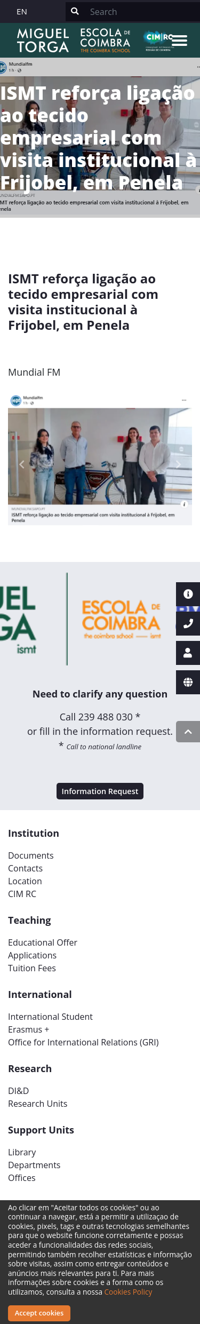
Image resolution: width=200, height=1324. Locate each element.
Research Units (37, 1103)
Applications (32, 955)
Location (25, 881)
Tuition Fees (32, 968)
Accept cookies (39, 1313)
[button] (22, 464)
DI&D (18, 1091)
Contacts (25, 868)
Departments (34, 1165)
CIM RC (22, 894)
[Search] (142, 11)
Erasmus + (29, 1029)
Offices (22, 1178)
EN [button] (22, 11)
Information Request (100, 791)
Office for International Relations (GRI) (83, 1042)
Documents (31, 855)
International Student (50, 1016)
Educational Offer (42, 942)
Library (22, 1152)
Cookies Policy (129, 1292)
